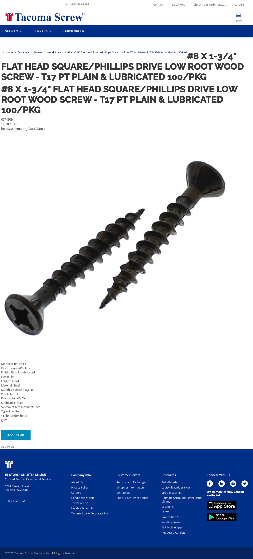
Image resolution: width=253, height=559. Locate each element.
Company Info (81, 475)
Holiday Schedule (82, 508)
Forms (165, 512)
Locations (178, 4)
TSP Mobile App (172, 527)
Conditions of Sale (83, 498)
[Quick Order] (73, 31)
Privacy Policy (79, 487)
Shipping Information (130, 487)
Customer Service (128, 475)
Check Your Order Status (209, 4)
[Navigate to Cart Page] (239, 17)
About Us (77, 482)
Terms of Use (79, 503)
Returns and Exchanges (131, 482)
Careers (239, 4)
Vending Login (171, 522)
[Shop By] (11, 31)
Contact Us (123, 492)
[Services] (40, 31)
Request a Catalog (173, 532)
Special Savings (171, 492)
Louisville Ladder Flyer (176, 487)
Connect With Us (218, 475)
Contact (158, 4)
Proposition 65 (171, 517)
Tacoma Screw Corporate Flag (90, 513)
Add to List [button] (8, 446)
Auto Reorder (170, 482)
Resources (169, 475)
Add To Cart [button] (15, 435)
